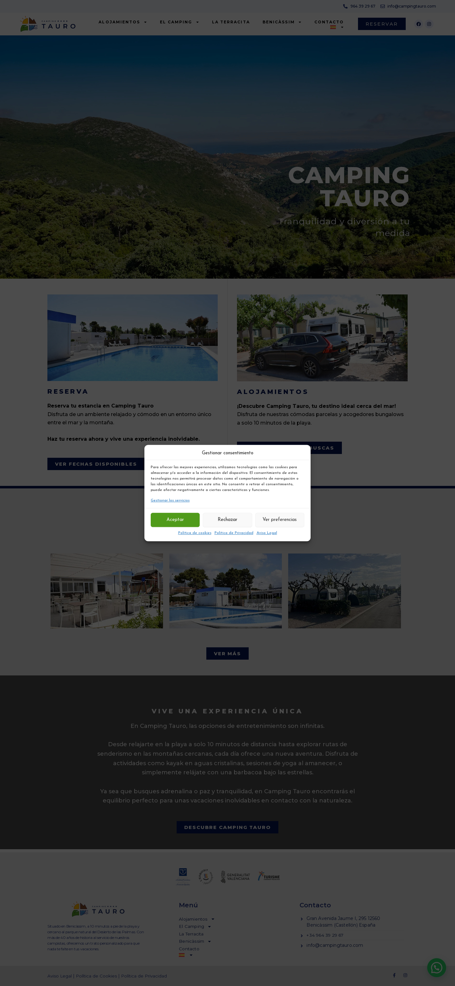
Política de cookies (194, 533)
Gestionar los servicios (170, 501)
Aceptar (175, 519)
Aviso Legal (267, 533)
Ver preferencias (280, 519)
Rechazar (227, 519)
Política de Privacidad (234, 533)
